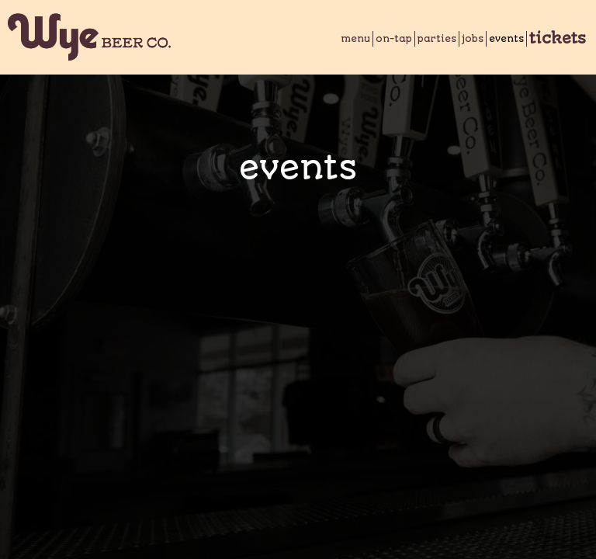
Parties (437, 38)
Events (506, 38)
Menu (355, 38)
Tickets (557, 39)
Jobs (472, 38)
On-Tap (394, 38)
